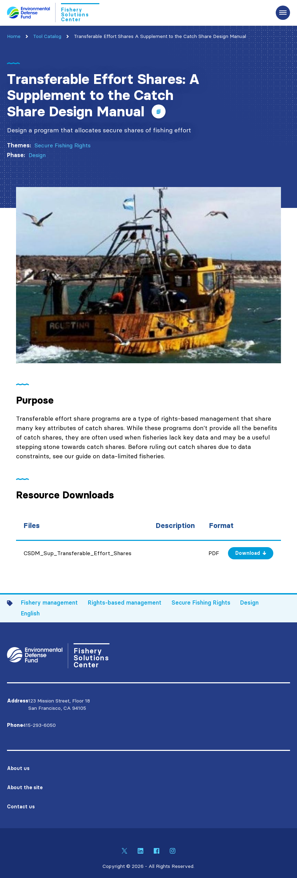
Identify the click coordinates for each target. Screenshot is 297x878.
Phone (15, 725)
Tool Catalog (47, 36)
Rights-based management (124, 602)
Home (14, 36)
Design (37, 154)
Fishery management (49, 602)
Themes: (19, 145)
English (30, 613)
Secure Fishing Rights (63, 145)
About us (18, 768)
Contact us (21, 806)
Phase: (16, 154)
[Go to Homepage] (53, 12)
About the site (25, 787)
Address (17, 701)
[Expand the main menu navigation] (283, 13)
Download (247, 553)
